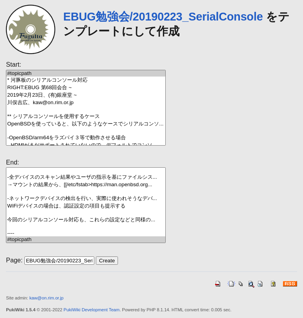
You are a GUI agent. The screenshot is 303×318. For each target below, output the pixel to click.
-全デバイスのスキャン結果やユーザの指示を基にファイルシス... (85, 177)
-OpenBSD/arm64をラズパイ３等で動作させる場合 (85, 138)
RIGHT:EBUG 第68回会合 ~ (85, 88)
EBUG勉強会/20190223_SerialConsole (163, 16)
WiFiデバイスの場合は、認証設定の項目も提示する (85, 206)
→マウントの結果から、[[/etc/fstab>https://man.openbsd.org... (85, 185)
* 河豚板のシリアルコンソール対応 (85, 80)
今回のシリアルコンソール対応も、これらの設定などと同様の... (85, 220)
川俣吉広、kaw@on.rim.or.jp (85, 103)
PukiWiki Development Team (92, 309)
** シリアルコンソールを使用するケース (85, 116)
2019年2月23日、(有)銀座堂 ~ (85, 95)
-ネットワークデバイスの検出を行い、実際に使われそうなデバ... (85, 198)
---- (85, 233)
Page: (14, 260)
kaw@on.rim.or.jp (46, 298)
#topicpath (85, 73)
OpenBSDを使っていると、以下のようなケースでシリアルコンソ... (85, 124)
